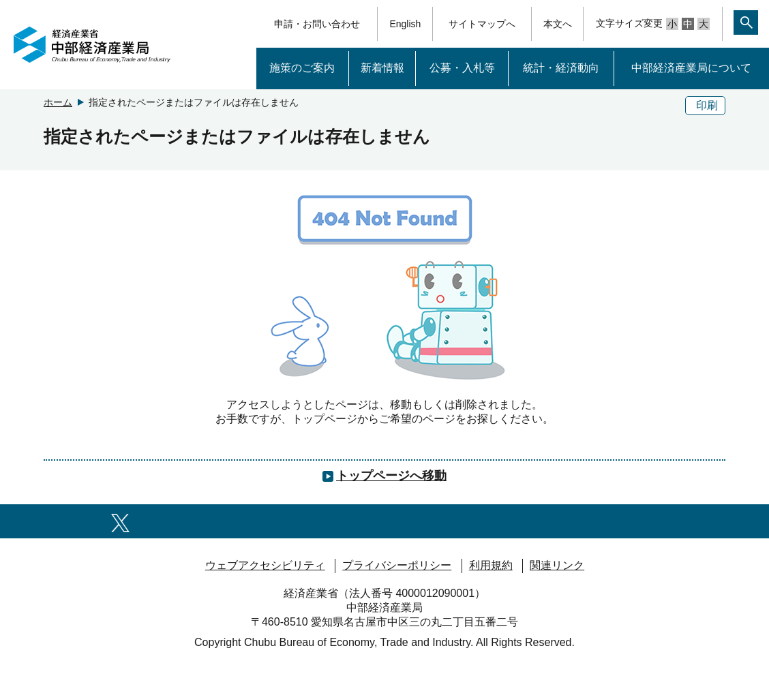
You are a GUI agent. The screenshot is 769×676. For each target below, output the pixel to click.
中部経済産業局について (691, 68)
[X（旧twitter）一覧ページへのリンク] (120, 521)
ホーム (58, 102)
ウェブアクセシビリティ (265, 565)
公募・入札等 (462, 68)
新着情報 (382, 68)
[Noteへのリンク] (466, 521)
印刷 (707, 105)
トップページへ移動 (391, 475)
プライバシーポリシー (396, 565)
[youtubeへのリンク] (283, 521)
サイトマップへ (482, 23)
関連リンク (557, 565)
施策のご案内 (302, 68)
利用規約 (491, 565)
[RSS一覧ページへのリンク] (649, 521)
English (405, 23)
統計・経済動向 (561, 68)
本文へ (557, 23)
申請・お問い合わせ (317, 23)
